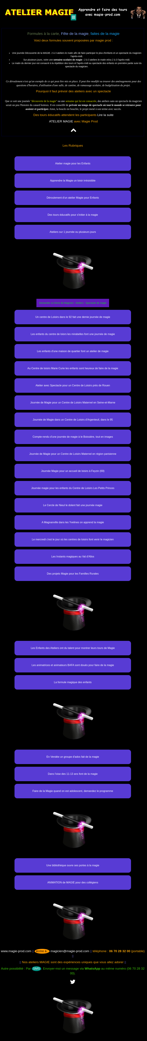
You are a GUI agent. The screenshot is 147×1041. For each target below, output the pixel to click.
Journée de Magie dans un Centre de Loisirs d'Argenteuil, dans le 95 (73, 419)
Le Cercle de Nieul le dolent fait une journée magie (72, 505)
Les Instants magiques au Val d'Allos (72, 556)
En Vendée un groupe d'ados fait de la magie (72, 756)
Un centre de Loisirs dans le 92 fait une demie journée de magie (72, 317)
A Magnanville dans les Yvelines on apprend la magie (73, 522)
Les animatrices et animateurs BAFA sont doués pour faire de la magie (73, 665)
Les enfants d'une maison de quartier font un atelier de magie (72, 351)
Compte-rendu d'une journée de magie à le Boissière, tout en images (73, 436)
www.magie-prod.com (16, 951)
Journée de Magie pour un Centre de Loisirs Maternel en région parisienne (72, 453)
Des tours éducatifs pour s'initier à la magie (73, 214)
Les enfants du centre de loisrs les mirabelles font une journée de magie (73, 334)
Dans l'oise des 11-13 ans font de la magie (73, 773)
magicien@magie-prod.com (62, 951)
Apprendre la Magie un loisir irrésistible (73, 180)
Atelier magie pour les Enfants (72, 163)
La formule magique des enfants (73, 682)
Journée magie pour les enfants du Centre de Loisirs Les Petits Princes (72, 488)
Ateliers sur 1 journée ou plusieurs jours (73, 232)
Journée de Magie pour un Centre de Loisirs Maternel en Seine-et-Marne (72, 402)
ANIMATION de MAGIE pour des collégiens (72, 882)
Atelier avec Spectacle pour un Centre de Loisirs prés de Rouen (73, 385)
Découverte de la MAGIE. (38, 53)
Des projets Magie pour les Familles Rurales (73, 573)
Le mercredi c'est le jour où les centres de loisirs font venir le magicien (73, 539)
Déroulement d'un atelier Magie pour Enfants (73, 197)
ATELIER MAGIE (61, 121)
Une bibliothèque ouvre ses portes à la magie (72, 865)
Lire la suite (105, 115)
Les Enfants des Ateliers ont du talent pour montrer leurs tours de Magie (73, 648)
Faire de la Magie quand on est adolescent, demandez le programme (72, 791)
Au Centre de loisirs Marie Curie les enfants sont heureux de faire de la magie (72, 368)
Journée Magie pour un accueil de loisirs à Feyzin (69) (72, 471)
